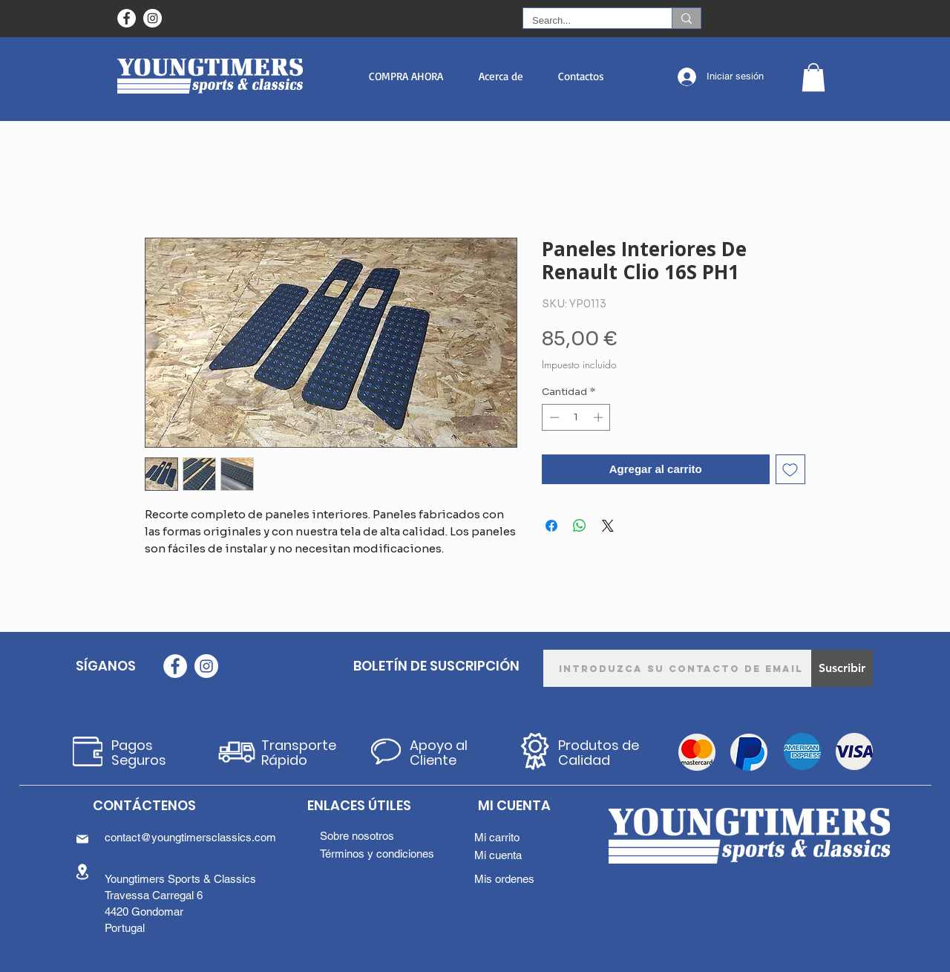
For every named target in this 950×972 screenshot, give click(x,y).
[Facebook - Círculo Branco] (126, 18)
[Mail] (82, 839)
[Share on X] (608, 526)
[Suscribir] (842, 668)
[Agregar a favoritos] (791, 469)
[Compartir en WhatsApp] (580, 526)
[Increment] (600, 417)
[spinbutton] (576, 417)
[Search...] (586, 20)
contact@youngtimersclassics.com (190, 837)
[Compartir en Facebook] (551, 526)
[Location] (82, 871)
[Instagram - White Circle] (152, 18)
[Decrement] (553, 417)
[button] (406, 76)
